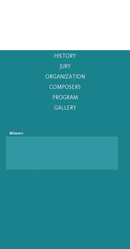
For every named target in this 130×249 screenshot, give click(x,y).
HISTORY (65, 56)
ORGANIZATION (65, 76)
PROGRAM (65, 97)
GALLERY (65, 107)
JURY (65, 66)
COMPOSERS (65, 87)
